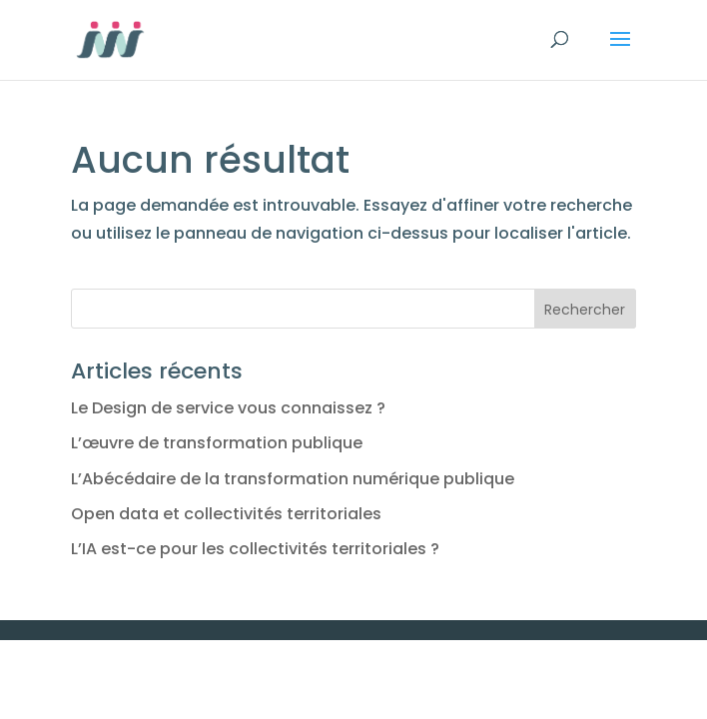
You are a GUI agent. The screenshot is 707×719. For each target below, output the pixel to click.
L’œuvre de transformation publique (216, 442)
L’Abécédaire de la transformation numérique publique (292, 478)
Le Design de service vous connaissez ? (228, 407)
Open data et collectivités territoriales (226, 513)
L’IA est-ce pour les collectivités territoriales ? (255, 548)
